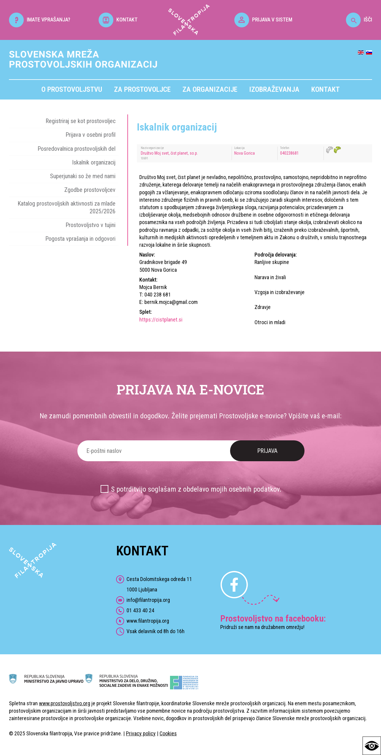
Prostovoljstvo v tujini (90, 225)
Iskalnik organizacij (93, 162)
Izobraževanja (274, 89)
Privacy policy (141, 733)
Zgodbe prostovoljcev (89, 189)
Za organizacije (209, 89)
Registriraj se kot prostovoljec (80, 121)
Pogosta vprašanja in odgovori (80, 238)
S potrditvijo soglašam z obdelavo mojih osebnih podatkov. (196, 489)
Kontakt (325, 89)
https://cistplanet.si (160, 319)
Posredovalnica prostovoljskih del (76, 148)
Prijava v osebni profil (90, 134)
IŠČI (359, 19)
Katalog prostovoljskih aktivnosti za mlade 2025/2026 (66, 207)
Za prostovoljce (142, 89)
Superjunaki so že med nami (82, 176)
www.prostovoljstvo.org (64, 703)
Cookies (168, 733)
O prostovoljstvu (71, 89)
